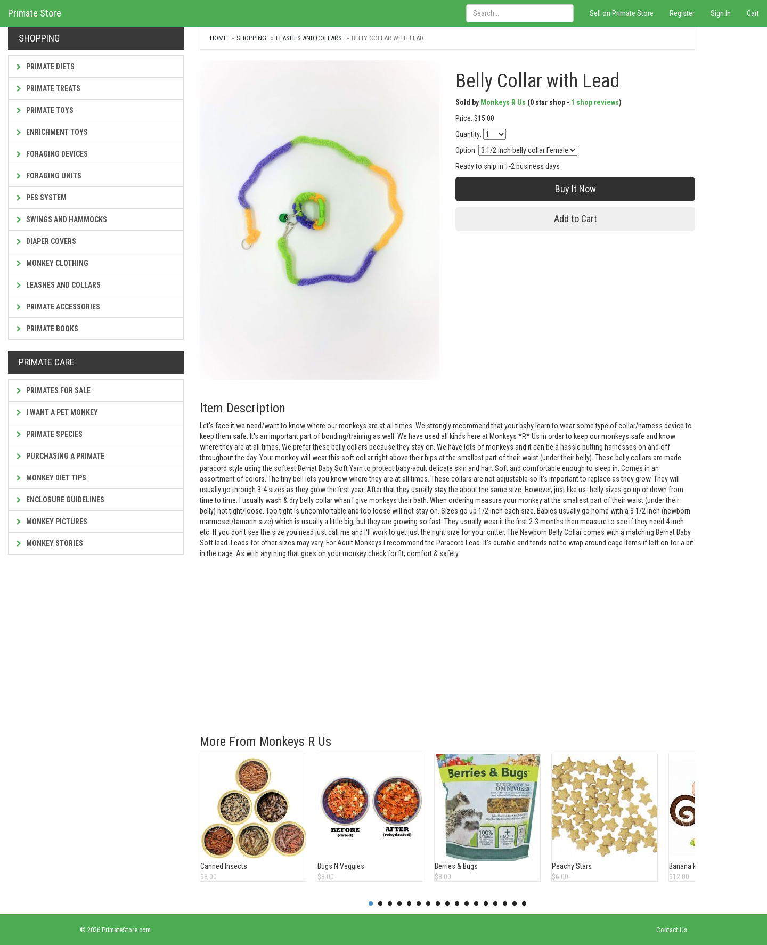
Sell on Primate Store (622, 13)
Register (682, 13)
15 (505, 903)
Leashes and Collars (59, 285)
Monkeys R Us (503, 102)
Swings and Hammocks (62, 219)
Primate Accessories (58, 307)
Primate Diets (46, 66)
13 (486, 903)
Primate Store (34, 13)
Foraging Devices (52, 154)
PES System (42, 197)
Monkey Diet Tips (51, 478)
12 (476, 903)
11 (466, 903)
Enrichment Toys (52, 132)
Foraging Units (49, 176)
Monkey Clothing (52, 263)
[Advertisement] (447, 638)
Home (218, 38)
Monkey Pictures (52, 521)
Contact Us (671, 930)
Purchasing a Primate (60, 456)
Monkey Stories (50, 543)
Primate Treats (48, 88)
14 (495, 903)
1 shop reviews (595, 102)
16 (514, 903)
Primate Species (50, 434)
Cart (753, 13)
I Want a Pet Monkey (57, 412)
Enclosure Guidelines (60, 499)
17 (524, 903)
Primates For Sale (54, 390)
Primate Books (47, 328)
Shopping (251, 38)
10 (457, 903)
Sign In (721, 13)
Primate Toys (45, 110)
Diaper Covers (46, 241)
